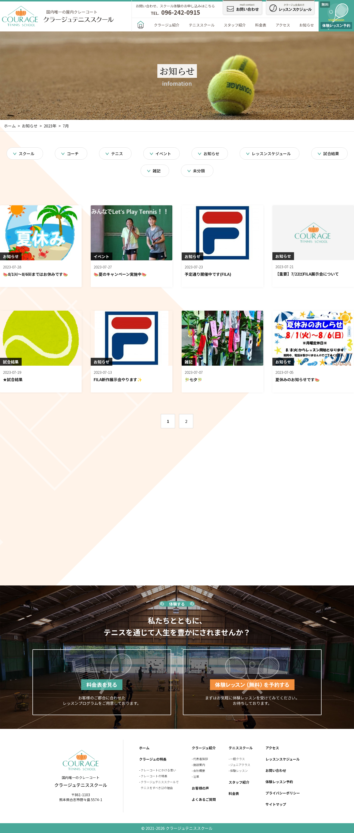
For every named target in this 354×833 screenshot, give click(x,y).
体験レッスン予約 (279, 781)
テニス (117, 153)
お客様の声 (200, 788)
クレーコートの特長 (154, 776)
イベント (163, 153)
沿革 (196, 776)
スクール (26, 153)
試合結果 (331, 153)
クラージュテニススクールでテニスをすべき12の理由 (160, 785)
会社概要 (199, 770)
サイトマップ (276, 804)
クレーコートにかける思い (158, 770)
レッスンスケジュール (271, 153)
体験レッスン (239, 770)
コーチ (73, 153)
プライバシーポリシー (283, 793)
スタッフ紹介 (235, 25)
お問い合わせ (276, 770)
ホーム (144, 747)
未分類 (199, 171)
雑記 (157, 171)
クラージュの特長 (152, 759)
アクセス (283, 25)
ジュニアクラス (240, 765)
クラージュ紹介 (166, 25)
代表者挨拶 (200, 759)
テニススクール (202, 25)
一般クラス (237, 759)
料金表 (260, 25)
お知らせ (306, 25)
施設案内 (199, 765)
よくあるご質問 (204, 799)
